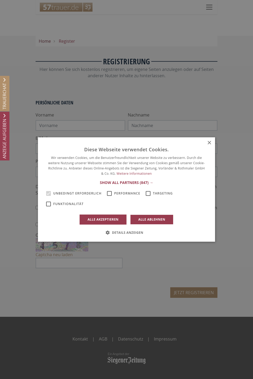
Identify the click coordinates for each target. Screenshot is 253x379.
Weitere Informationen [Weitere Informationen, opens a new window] (134, 173)
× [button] (209, 143)
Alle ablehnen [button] (151, 219)
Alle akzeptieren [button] (103, 219)
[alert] (126, 189)
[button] (126, 182)
